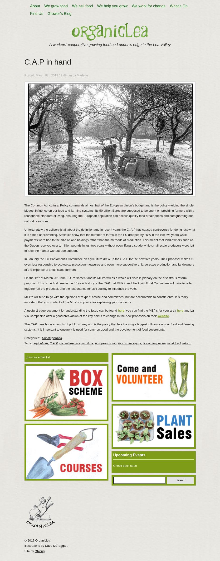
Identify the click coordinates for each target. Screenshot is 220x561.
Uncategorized (52, 338)
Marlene (82, 75)
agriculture (41, 343)
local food (174, 343)
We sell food (82, 6)
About (35, 6)
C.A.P (54, 343)
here (121, 310)
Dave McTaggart (56, 545)
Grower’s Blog (60, 14)
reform (186, 343)
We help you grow (112, 6)
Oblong (40, 551)
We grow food (56, 6)
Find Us (36, 14)
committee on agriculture (76, 343)
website (163, 316)
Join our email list (38, 357)
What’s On (178, 6)
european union (106, 343)
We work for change (149, 6)
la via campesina (154, 343)
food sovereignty (129, 343)
